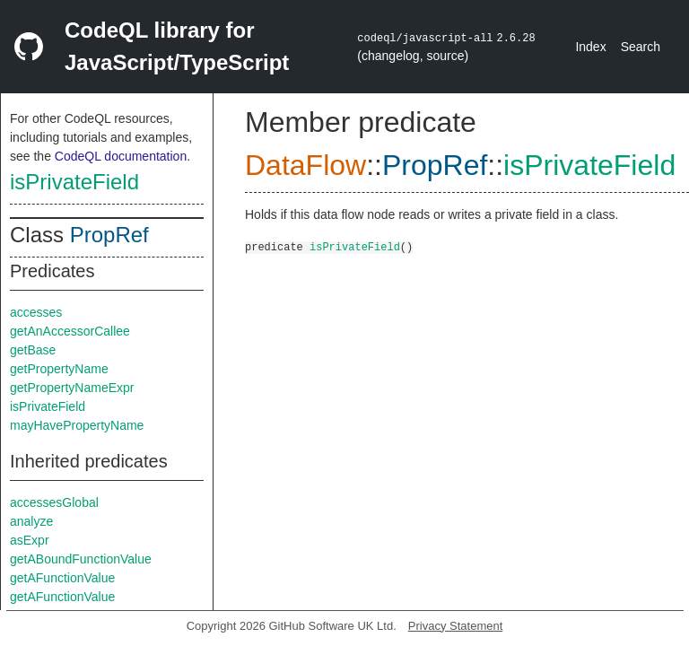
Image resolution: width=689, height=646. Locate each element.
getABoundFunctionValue (81, 559)
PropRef (109, 235)
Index (590, 46)
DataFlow (305, 165)
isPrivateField (74, 182)
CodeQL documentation (121, 156)
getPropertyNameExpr (72, 387)
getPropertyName (59, 369)
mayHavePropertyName (77, 425)
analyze (31, 521)
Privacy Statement (455, 626)
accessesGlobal (54, 502)
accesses (36, 312)
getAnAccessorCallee (70, 331)
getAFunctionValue (62, 578)
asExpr (29, 540)
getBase (33, 350)
